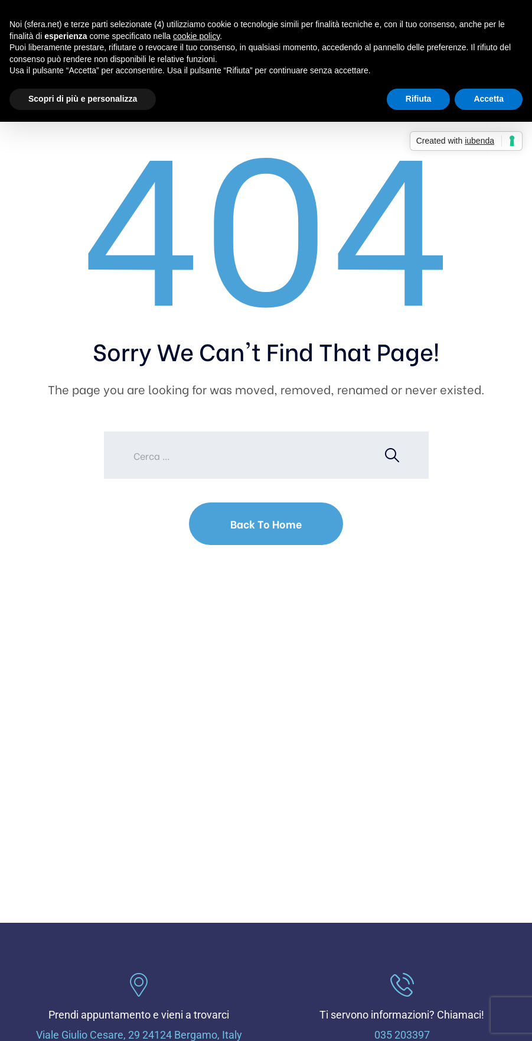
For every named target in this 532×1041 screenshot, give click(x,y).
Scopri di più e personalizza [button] (82, 98)
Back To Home (266, 523)
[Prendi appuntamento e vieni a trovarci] (139, 985)
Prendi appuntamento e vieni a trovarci (138, 1014)
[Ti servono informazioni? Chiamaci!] (402, 985)
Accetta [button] (489, 98)
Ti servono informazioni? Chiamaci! (401, 1014)
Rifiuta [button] (419, 98)
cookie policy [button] (196, 36)
